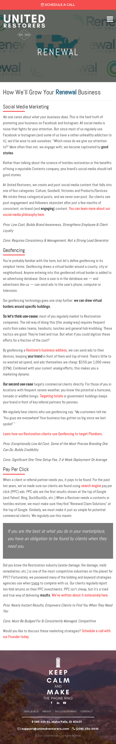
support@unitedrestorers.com (45, 729)
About (46, 711)
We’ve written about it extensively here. (80, 595)
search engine (91, 486)
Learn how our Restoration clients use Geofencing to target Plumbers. (53, 434)
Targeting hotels (51, 396)
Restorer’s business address (46, 350)
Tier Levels (31, 711)
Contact (86, 711)
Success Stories (66, 711)
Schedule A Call (58, 5)
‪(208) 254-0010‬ (87, 729)
